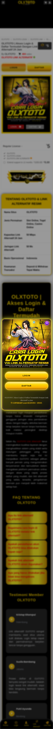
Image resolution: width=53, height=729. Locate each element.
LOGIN (26, 375)
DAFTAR (26, 385)
